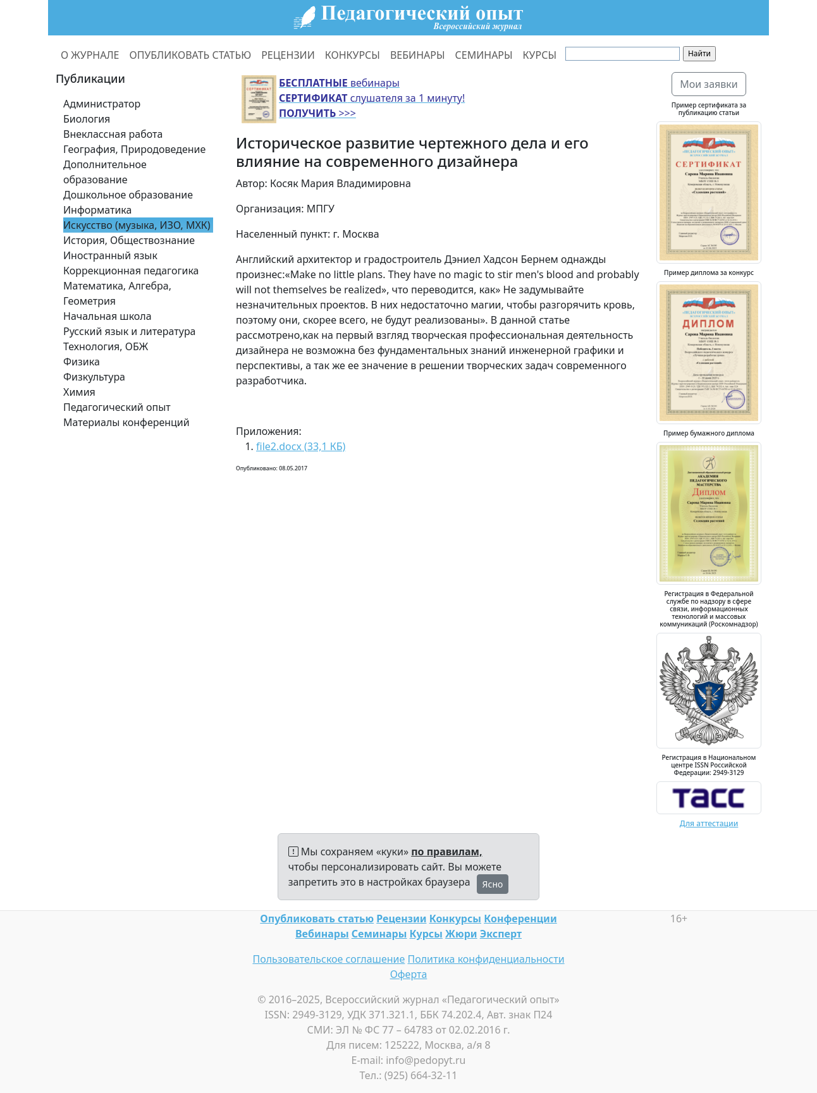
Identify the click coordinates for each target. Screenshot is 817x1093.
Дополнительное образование (105, 171)
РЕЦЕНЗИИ (288, 55)
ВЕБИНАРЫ (417, 55)
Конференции (520, 918)
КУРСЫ (539, 55)
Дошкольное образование (128, 195)
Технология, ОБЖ (105, 346)
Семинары (379, 934)
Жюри (461, 934)
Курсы (426, 934)
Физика (81, 362)
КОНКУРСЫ (352, 55)
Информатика (97, 210)
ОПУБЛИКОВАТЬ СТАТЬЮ (191, 55)
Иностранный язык (110, 255)
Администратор (101, 104)
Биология (86, 119)
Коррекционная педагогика (131, 271)
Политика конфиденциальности (486, 959)
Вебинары (322, 934)
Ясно (492, 884)
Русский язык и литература (129, 331)
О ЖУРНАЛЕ (90, 55)
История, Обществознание (129, 240)
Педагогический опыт (117, 407)
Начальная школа (107, 316)
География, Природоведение (134, 149)
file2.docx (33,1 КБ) (300, 446)
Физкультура (94, 377)
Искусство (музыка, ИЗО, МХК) (137, 225)
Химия (79, 392)
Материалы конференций (126, 422)
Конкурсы (455, 918)
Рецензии (401, 918)
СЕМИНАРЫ (484, 55)
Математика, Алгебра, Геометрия (117, 293)
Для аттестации (709, 823)
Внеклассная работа (113, 134)
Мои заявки (709, 84)
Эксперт (501, 934)
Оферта (408, 974)
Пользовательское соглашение (328, 959)
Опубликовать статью (317, 918)
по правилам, (446, 851)
